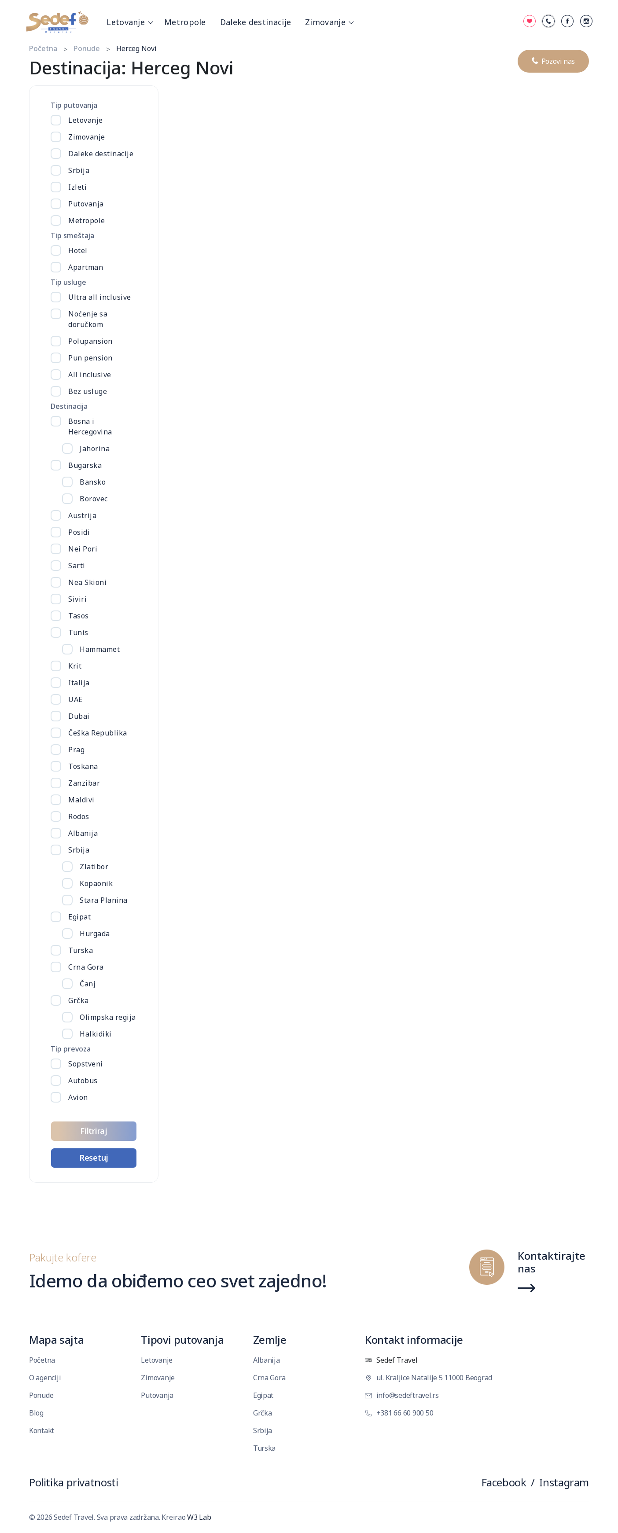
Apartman (85, 267)
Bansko (93, 482)
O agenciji (45, 1377)
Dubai (79, 716)
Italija (79, 682)
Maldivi (81, 800)
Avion (78, 1097)
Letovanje (128, 22)
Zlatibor (94, 866)
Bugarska (85, 465)
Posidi (79, 532)
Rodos (78, 816)
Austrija (82, 515)
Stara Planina (104, 900)
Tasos (78, 616)
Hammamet (100, 649)
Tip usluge (68, 282)
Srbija (78, 170)
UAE (75, 699)
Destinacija (69, 406)
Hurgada (95, 933)
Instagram (564, 1482)
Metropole (185, 22)
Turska (80, 950)
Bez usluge (87, 391)
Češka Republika (97, 733)
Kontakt (41, 1430)
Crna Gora (86, 967)
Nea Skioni (87, 582)
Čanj (88, 984)
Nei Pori (82, 549)
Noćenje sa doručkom (87, 319)
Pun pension (90, 358)
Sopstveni (85, 1064)
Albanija (83, 833)
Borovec (94, 499)
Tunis (78, 632)
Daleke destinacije (255, 22)
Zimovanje (328, 22)
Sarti (76, 565)
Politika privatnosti (73, 1482)
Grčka (78, 1000)
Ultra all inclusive (99, 297)
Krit (74, 666)
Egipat (79, 917)
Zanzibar (84, 783)
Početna (43, 48)
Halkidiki (96, 1034)
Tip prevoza (71, 1048)
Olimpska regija (108, 1017)
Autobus (83, 1080)
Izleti (77, 187)
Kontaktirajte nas (551, 1263)
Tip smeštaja (72, 235)
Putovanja (86, 204)
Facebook (504, 1482)
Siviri (77, 599)
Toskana (83, 766)
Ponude (87, 48)
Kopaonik (96, 883)
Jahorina (95, 448)
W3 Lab (199, 1517)
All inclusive (89, 374)
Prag (76, 749)
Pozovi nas (553, 59)
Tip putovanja (74, 105)
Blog (36, 1413)
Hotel (78, 250)
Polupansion (90, 341)
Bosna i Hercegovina (90, 426)
